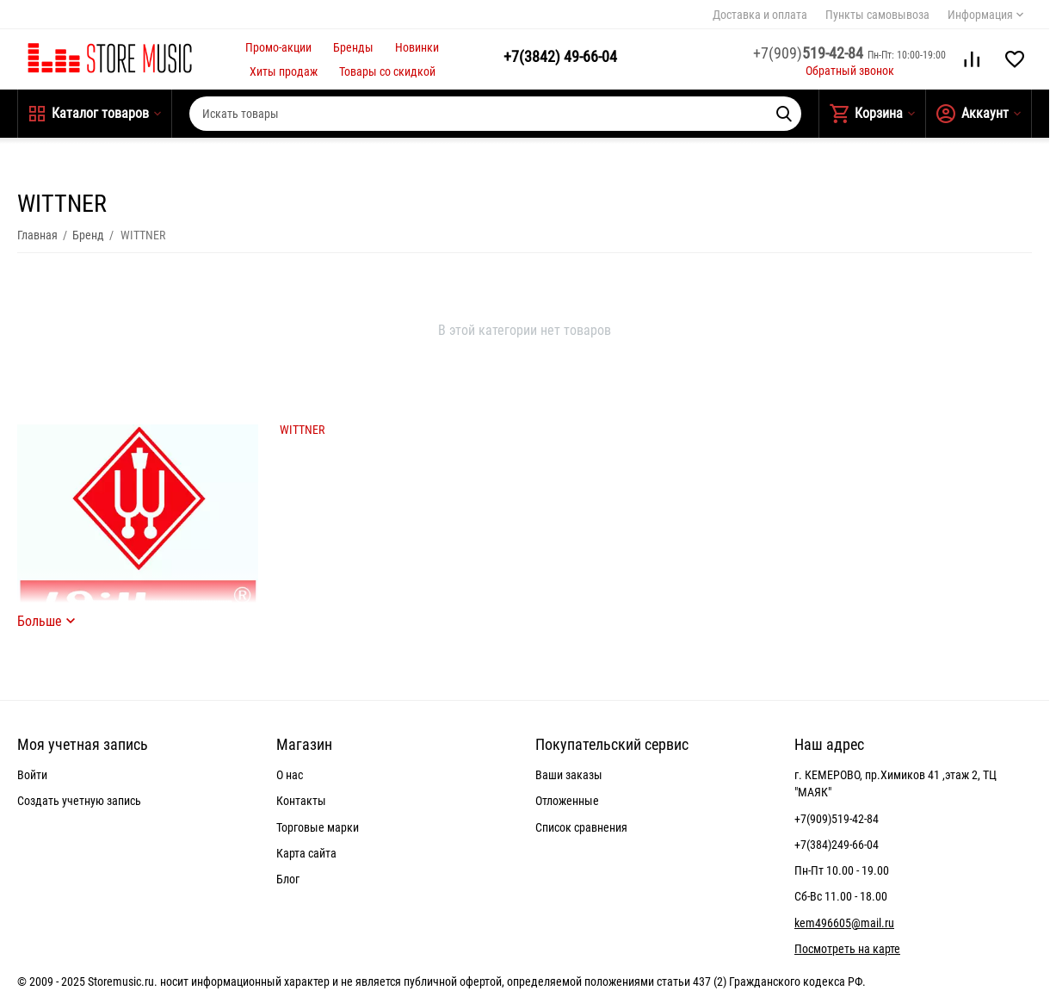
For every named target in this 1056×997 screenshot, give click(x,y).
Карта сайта (306, 853)
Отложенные (567, 801)
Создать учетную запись (79, 801)
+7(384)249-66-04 (836, 844)
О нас (289, 775)
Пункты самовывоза (877, 15)
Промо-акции (278, 47)
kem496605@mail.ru (844, 923)
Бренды (353, 47)
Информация (980, 15)
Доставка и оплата (760, 15)
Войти (32, 775)
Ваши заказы (568, 775)
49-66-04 (560, 56)
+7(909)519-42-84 (836, 819)
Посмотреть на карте (847, 949)
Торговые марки (317, 827)
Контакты (301, 801)
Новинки (417, 47)
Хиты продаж (284, 71)
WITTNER (302, 430)
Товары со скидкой (387, 71)
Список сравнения (581, 827)
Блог (288, 879)
